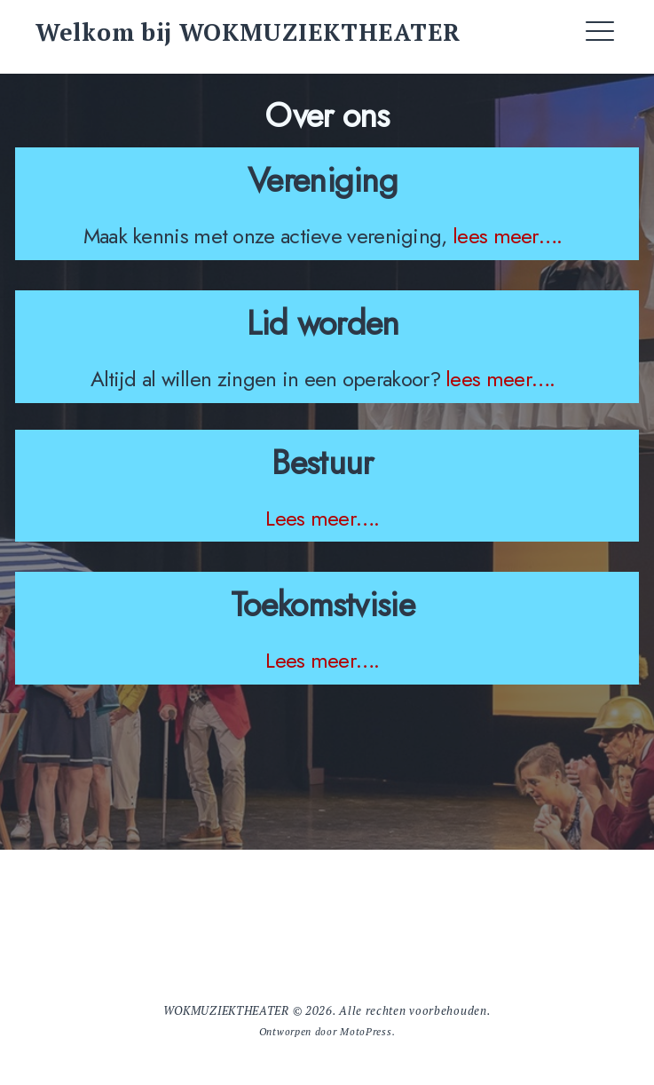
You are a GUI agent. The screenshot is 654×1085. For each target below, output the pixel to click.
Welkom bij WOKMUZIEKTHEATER (248, 32)
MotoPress (365, 1031)
